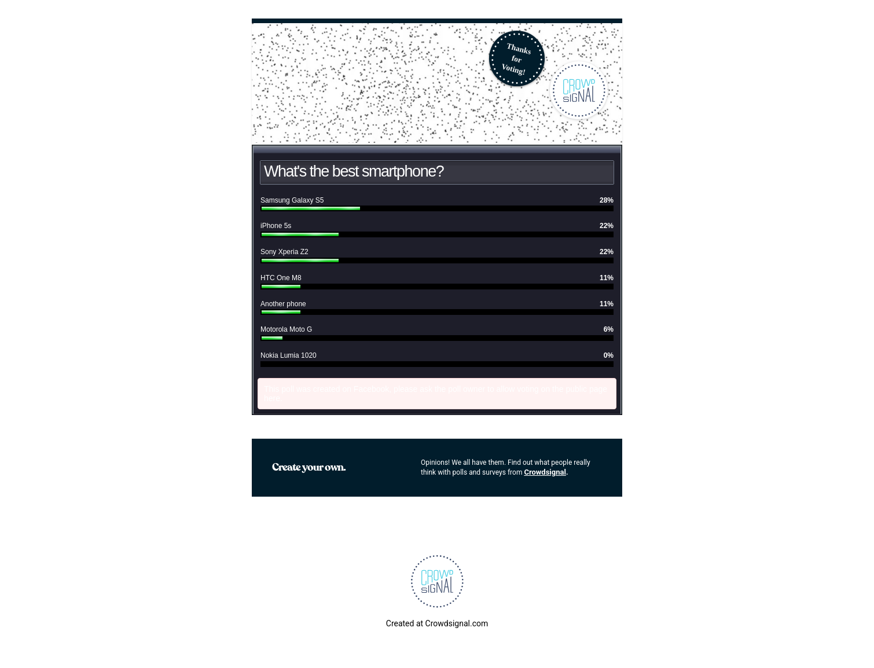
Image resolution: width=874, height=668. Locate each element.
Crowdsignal (545, 472)
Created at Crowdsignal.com (437, 623)
